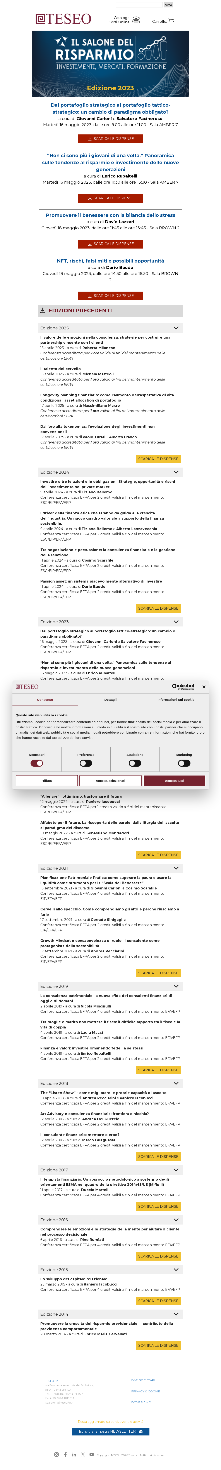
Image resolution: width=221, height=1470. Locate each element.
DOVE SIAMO (141, 1402)
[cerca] (139, 4)
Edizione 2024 (54, 472)
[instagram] (56, 1454)
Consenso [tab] (45, 699)
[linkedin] (74, 1454)
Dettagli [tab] (111, 699)
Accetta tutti (174, 781)
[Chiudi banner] (204, 686)
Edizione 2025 (54, 328)
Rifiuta (47, 781)
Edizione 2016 (54, 1219)
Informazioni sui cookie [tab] (176, 699)
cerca (168, 5)
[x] (83, 1454)
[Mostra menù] (181, 5)
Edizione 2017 (54, 1170)
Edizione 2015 (54, 1269)
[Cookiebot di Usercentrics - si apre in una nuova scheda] (175, 687)
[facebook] (65, 1454)
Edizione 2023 (54, 621)
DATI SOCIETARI (143, 1380)
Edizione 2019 (54, 986)
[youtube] (91, 1454)
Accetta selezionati (110, 781)
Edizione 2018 (54, 1083)
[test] (110, 138)
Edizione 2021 (54, 868)
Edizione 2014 (54, 1314)
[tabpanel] (111, 20)
